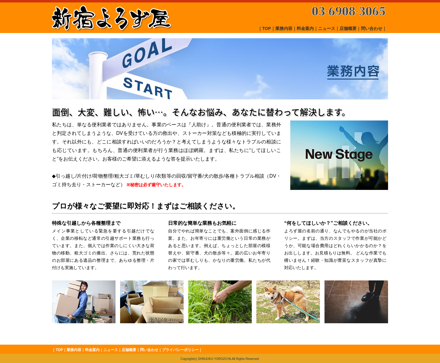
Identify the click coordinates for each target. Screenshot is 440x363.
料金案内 (305, 28)
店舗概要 (348, 28)
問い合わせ (371, 28)
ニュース (326, 28)
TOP (266, 28)
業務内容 (283, 28)
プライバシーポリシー (180, 350)
